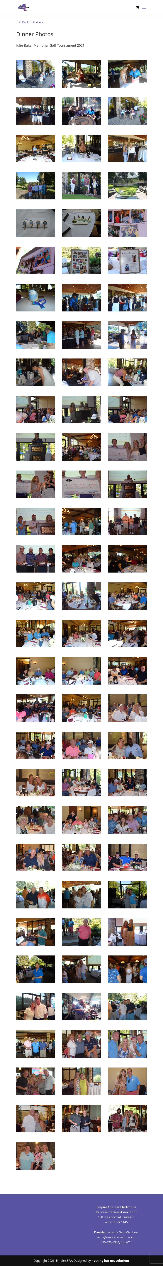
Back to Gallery (32, 22)
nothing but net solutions (110, 1261)
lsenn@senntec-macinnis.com (116, 1237)
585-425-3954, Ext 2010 (116, 1242)
